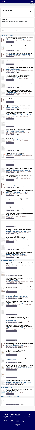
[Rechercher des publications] (23, 30)
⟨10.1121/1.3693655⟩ (9, 217)
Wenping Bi (21, 139)
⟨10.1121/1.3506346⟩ (9, 256)
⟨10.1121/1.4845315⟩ (30, 186)
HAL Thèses (23, 421)
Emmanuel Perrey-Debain (21, 39)
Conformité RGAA (11, 421)
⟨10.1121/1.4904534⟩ (30, 163)
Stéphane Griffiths (9, 148)
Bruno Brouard (24, 162)
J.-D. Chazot (22, 131)
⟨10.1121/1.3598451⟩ (29, 248)
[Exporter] (31, 4)
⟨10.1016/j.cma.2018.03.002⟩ (10, 133)
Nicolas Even (8, 47)
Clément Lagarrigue (18, 162)
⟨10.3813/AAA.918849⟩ (26, 178)
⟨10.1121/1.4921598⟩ (28, 171)
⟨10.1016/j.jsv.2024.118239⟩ (26, 55)
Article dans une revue (17, 35)
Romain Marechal (8, 382)
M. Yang (7, 131)
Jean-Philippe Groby (14, 367)
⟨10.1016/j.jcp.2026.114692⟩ (27, 40)
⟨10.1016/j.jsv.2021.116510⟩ (24, 78)
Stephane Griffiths (9, 154)
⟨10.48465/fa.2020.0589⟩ (27, 304)
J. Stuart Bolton (8, 391)
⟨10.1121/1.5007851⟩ (9, 141)
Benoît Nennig (29, 382)
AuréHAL (6, 421)
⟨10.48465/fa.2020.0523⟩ (24, 297)
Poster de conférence (17, 387)
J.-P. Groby (7, 162)
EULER (12, 24)
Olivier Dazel (29, 162)
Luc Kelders (30, 367)
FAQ (5, 417)
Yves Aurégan (16, 139)
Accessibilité (11, 420)
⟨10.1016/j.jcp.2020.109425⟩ (25, 108)
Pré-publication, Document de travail (17, 396)
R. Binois (7, 177)
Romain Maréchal (8, 231)
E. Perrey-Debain (18, 69)
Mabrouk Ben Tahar (14, 247)
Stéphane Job (20, 148)
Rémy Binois (13, 114)
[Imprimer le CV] (33, 4)
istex (15, 226)
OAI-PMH (5, 420)
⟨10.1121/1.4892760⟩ (9, 194)
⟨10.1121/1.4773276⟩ (30, 209)
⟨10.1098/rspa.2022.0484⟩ (13, 71)
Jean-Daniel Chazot (16, 99)
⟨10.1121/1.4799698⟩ (29, 346)
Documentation (5, 416)
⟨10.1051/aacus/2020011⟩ (19, 100)
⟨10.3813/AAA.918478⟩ (27, 232)
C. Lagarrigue (12, 192)
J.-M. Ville (25, 177)
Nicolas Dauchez (24, 85)
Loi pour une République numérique (17, 421)
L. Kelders (24, 208)
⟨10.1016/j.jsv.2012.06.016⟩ (23, 201)
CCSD (29, 416)
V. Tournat (24, 192)
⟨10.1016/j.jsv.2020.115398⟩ (26, 93)
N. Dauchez (17, 177)
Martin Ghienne (13, 39)
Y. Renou (12, 215)
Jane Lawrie (8, 69)
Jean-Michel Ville (23, 231)
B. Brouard (16, 192)
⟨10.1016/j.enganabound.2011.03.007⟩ (11, 240)
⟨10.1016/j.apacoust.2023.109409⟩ (23, 62)
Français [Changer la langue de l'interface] (31, 1)
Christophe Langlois (9, 99)
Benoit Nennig (8, 39)
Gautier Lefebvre (18, 47)
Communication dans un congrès (17, 260)
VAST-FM (16, 24)
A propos (11, 416)
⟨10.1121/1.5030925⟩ (9, 117)
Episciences (29, 417)
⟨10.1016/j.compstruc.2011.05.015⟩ (25, 224)
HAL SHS (23, 420)
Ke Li (6, 85)
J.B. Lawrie (18, 77)
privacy (12, 417)
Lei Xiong (7, 139)
